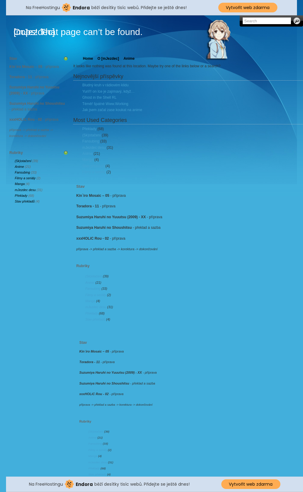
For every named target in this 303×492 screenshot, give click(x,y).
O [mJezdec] (108, 58)
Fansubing (22, 172)
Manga (20, 184)
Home (88, 58)
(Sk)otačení (23, 161)
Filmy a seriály (25, 178)
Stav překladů (25, 201)
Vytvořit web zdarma (248, 8)
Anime (19, 166)
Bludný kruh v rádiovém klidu (105, 85)
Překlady (21, 195)
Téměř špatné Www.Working (105, 104)
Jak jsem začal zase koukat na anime (112, 110)
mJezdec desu (25, 190)
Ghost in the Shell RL (99, 97)
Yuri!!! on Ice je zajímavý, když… (108, 91)
